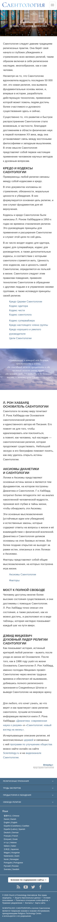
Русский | (11, 866)
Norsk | (11, 859)
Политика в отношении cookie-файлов (32, 900)
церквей (28, 740)
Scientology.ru (11, 753)
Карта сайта (40, 903)
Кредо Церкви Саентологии (25, 301)
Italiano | (10, 846)
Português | (13, 863)
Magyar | (12, 853)
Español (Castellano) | (16, 826)
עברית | (10, 843)
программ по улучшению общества (31, 744)
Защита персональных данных (28, 898)
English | (10, 822)
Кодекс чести (17, 310)
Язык (5, 811)
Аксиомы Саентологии (22, 574)
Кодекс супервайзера (22, 320)
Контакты (29, 903)
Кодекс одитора (18, 306)
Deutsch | (11, 832)
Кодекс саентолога (20, 314)
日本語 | (11, 849)
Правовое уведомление (12, 903)
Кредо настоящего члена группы (28, 325)
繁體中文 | (11, 816)
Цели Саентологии (20, 338)
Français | (11, 836)
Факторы (14, 580)
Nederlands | (11, 856)
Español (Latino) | (14, 829)
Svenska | (11, 869)
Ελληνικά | (11, 839)
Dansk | (10, 819)
